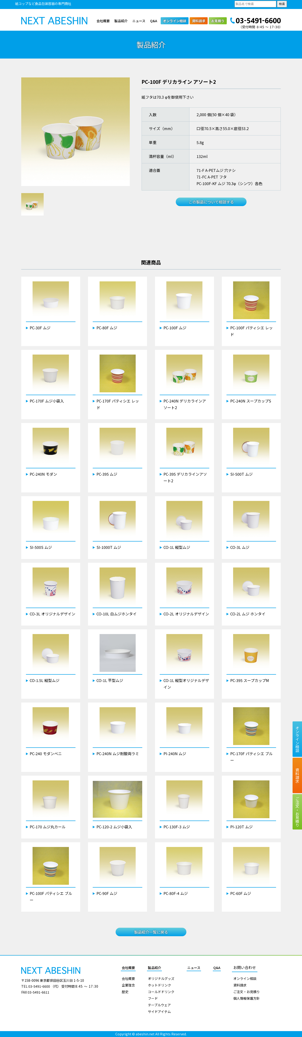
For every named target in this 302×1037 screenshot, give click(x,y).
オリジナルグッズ (161, 978)
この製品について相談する (211, 202)
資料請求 (198, 20)
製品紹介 (121, 20)
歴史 (125, 991)
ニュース (138, 20)
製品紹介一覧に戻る (151, 932)
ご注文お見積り (297, 812)
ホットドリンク (159, 985)
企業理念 (128, 985)
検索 (282, 4)
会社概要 (103, 20)
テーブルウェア (159, 1005)
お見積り (217, 20)
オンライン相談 (174, 20)
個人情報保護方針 (246, 998)
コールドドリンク (161, 991)
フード (153, 998)
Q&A (153, 20)
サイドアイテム (159, 1011)
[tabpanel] (75, 131)
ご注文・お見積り (246, 991)
